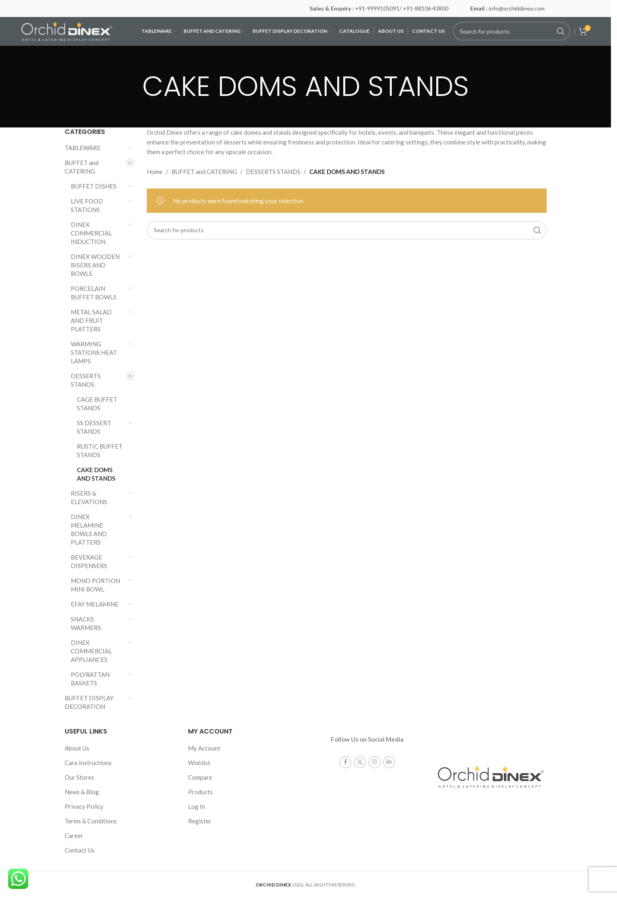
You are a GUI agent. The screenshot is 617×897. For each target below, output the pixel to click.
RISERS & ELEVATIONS (89, 497)
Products (200, 791)
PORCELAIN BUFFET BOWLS (93, 293)
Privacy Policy (84, 806)
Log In (196, 806)
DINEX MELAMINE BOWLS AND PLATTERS (89, 529)
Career (74, 835)
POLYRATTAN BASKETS (90, 679)
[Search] (511, 31)
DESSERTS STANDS (86, 380)
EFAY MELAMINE (94, 604)
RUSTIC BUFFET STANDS (100, 450)
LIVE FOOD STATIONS (87, 205)
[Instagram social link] (374, 755)
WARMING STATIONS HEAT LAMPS (94, 352)
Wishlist (199, 762)
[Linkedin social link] (389, 755)
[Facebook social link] (345, 755)
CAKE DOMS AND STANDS (96, 474)
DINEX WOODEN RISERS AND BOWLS (95, 265)
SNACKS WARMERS (86, 623)
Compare (200, 777)
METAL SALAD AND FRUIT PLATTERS (91, 320)
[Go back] (132, 86)
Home (155, 171)
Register (199, 821)
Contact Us (80, 850)
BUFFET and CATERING (82, 167)
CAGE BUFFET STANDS (97, 403)
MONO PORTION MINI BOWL (95, 585)
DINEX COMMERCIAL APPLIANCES (91, 651)
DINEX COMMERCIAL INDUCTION (91, 233)
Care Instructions (88, 762)
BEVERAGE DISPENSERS (89, 561)
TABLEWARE (83, 147)
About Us (77, 748)
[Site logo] (66, 30)
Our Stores (79, 777)
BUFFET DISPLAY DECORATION (89, 702)
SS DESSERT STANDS (94, 427)
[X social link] (360, 755)
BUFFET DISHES (93, 186)
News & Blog (82, 791)
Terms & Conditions (91, 821)
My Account (204, 748)
